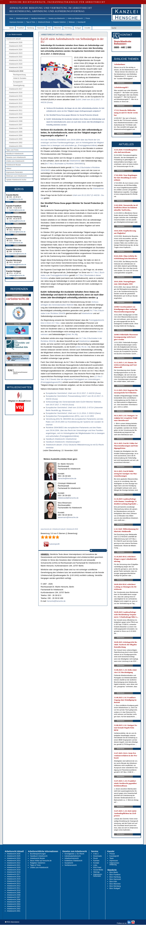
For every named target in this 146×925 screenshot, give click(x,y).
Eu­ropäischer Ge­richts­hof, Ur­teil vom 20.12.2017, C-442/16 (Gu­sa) (73, 393)
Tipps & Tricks (30, 22)
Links (95, 865)
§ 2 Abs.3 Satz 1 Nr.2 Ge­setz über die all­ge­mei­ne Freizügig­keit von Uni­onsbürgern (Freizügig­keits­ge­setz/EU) (71, 379)
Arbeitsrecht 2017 (15, 89)
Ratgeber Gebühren (59, 22)
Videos (8, 169)
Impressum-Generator (17, 22)
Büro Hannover (115, 879)
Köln (49, 28)
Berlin (12, 28)
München (57, 28)
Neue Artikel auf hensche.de (40, 861)
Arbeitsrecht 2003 (15, 139)
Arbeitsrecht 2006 (15, 128)
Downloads (97, 856)
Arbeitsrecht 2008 (15, 121)
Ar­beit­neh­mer (74, 161)
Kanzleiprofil (81, 22)
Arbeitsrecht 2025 (15, 46)
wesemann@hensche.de (68, 517)
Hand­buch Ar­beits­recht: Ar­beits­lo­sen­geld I (63, 442)
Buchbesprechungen (38, 854)
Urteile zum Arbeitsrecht (75, 18)
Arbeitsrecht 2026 (15, 42)
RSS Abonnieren (98, 550)
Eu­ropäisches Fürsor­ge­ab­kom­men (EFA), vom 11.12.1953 (70, 416)
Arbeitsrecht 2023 (15, 53)
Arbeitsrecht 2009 (15, 118)
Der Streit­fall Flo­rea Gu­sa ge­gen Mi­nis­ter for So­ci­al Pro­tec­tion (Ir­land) (72, 115)
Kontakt (96, 863)
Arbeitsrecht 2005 (15, 132)
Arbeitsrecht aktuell (22, 18)
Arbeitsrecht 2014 (15, 100)
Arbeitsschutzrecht (72, 858)
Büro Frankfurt (115, 875)
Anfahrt (8, 202)
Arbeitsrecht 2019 (15, 68)
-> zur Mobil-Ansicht (14, 34)
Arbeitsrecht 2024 (15, 50)
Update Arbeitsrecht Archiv (16, 180)
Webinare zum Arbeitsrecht (16, 176)
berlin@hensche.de (16, 199)
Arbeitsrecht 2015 (15, 96)
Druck (95, 858)
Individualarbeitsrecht (73, 856)
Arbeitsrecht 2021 (15, 60)
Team (112, 858)
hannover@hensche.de (17, 232)
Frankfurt (20, 28)
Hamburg (30, 28)
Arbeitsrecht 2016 (15, 93)
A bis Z (96, 854)
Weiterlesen (120, 83)
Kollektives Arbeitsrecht (73, 861)
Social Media (98, 870)
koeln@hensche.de (16, 242)
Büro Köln (113, 882)
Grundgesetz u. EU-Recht (74, 854)
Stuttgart (78, 28)
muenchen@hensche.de (17, 253)
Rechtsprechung (19, 75)
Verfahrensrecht (71, 865)
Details (17, 202)
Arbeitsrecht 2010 (15, 114)
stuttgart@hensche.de (17, 275)
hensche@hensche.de (67, 478)
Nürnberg (68, 28)
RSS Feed (97, 867)
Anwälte (87, 28)
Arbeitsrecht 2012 (15, 107)
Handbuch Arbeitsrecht (38, 18)
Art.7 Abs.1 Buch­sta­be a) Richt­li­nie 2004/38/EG (64, 164)
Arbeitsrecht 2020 (15, 64)
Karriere (96, 861)
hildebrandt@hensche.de (68, 498)
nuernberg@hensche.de (17, 264)
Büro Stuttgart (115, 888)
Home (11, 18)
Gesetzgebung (18, 85)
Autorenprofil (52, 544)
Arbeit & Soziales (19, 78)
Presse (88, 18)
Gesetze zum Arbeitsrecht (56, 18)
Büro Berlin (114, 872)
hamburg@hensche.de (17, 221)
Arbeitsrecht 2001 (15, 146)
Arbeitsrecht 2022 (15, 57)
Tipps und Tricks (12, 150)
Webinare (72, 22)
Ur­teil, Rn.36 (71, 334)
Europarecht (18, 82)
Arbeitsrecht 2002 (15, 143)
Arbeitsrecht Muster (44, 22)
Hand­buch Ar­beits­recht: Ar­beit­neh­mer (61, 439)
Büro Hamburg (115, 877)
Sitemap (96, 872)
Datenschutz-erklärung (115, 864)
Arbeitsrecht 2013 (15, 103)
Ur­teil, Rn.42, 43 (83, 347)
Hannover (41, 28)
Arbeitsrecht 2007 (15, 125)
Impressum (114, 861)
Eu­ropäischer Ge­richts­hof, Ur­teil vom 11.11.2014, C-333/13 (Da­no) (73, 413)
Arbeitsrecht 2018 (16, 71)
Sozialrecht (69, 863)
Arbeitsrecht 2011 (15, 110)
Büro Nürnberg (115, 886)
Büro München (115, 884)
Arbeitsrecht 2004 (15, 135)
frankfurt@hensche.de (17, 210)
